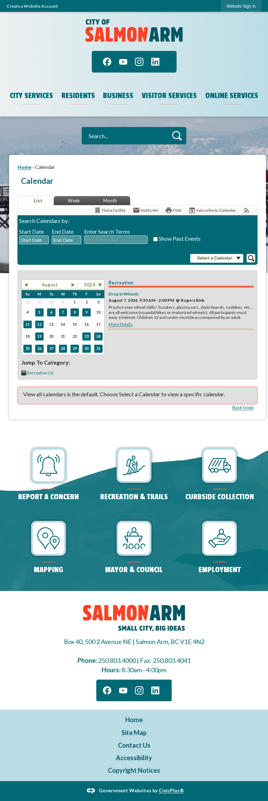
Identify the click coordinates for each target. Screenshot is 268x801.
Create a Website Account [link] (32, 6)
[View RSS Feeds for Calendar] (246, 210)
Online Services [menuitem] (231, 95)
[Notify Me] (145, 210)
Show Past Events (180, 238)
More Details (121, 324)
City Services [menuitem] (31, 95)
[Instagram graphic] (139, 62)
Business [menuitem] (118, 95)
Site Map (134, 732)
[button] (176, 135)
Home (24, 167)
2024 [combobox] (89, 284)
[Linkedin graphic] (155, 62)
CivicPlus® (171, 790)
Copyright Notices (134, 770)
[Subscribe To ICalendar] (212, 210)
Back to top (243, 407)
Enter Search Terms (107, 231)
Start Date (31, 231)
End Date (63, 231)
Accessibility (134, 758)
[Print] (173, 210)
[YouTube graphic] (123, 62)
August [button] (50, 284)
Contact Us (134, 745)
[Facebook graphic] (107, 62)
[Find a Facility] (110, 210)
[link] (241, 6)
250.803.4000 (117, 660)
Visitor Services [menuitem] (169, 95)
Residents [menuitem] (78, 95)
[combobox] (34, 240)
